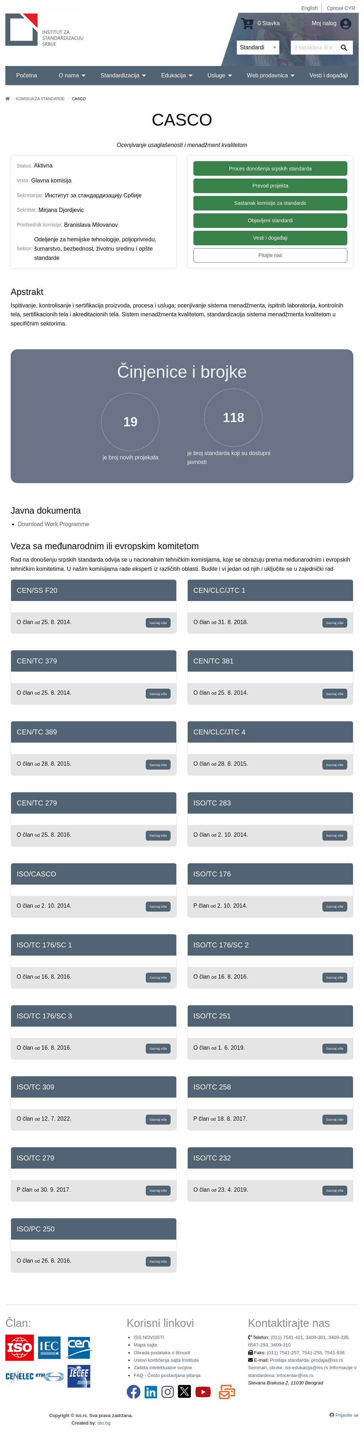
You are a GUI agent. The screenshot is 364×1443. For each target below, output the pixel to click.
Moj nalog (331, 23)
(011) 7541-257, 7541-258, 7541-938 (306, 1352)
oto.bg (104, 1423)
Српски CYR (341, 8)
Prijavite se (347, 1415)
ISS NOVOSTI (149, 1337)
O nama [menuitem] (69, 75)
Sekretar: (27, 210)
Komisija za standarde (40, 99)
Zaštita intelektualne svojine (163, 1367)
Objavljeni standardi (270, 220)
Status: (24, 166)
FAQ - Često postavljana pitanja (167, 1375)
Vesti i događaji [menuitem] (329, 75)
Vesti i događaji (270, 238)
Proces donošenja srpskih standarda (270, 168)
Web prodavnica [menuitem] (267, 75)
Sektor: (24, 248)
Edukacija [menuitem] (173, 75)
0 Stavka (260, 23)
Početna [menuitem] (26, 75)
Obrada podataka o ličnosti (162, 1352)
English (309, 8)
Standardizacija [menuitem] (120, 75)
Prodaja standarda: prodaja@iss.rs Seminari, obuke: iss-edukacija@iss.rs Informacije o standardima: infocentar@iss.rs (302, 1367)
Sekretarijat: (30, 195)
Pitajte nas (270, 255)
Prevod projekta (270, 185)
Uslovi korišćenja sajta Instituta (166, 1360)
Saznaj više (158, 623)
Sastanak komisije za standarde (270, 203)
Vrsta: (23, 180)
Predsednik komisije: (39, 225)
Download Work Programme (53, 524)
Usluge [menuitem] (216, 75)
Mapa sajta (145, 1345)
